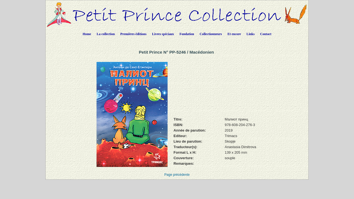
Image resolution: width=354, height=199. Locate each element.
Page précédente (176, 175)
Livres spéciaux (163, 34)
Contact (266, 34)
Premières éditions (133, 34)
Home (87, 34)
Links (250, 34)
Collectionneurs (211, 34)
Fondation (186, 34)
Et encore (234, 34)
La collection (106, 34)
